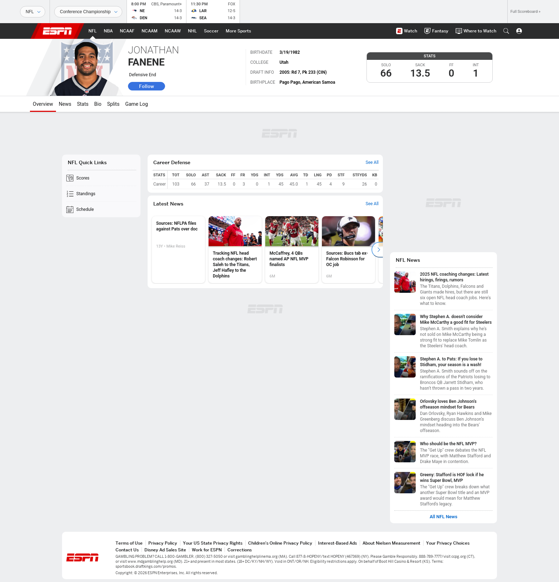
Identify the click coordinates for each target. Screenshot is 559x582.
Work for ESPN (207, 549)
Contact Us (127, 549)
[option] (178, 249)
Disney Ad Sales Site (165, 549)
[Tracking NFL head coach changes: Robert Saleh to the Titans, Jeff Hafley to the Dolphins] (235, 249)
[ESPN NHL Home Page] (192, 31)
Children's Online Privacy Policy (280, 543)
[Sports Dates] (88, 11)
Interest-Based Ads (337, 543)
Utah (284, 62)
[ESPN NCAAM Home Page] (150, 31)
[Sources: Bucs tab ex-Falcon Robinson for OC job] (348, 249)
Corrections (239, 549)
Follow (146, 86)
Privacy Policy (162, 543)
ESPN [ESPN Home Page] (57, 31)
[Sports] (32, 11)
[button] (506, 31)
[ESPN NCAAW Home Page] (173, 31)
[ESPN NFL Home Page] (92, 31)
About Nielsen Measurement (391, 543)
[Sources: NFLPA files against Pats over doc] (178, 249)
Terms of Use (129, 543)
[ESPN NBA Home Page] (108, 31)
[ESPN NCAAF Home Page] (127, 31)
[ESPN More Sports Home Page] (238, 31)
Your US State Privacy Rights (212, 543)
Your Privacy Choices (448, 543)
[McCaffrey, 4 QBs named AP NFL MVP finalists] (291, 249)
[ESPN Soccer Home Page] (211, 31)
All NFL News (443, 516)
